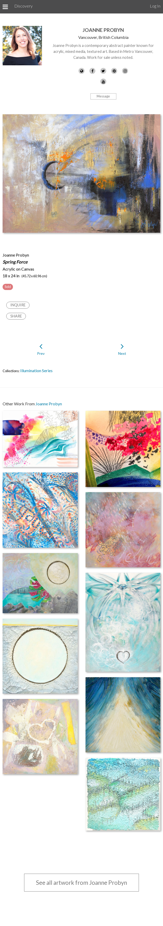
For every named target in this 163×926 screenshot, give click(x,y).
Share (16, 316)
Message (103, 96)
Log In (155, 5)
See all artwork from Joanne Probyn (81, 882)
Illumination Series (36, 370)
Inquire (18, 305)
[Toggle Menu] (5, 6)
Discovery (23, 5)
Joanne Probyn (103, 30)
